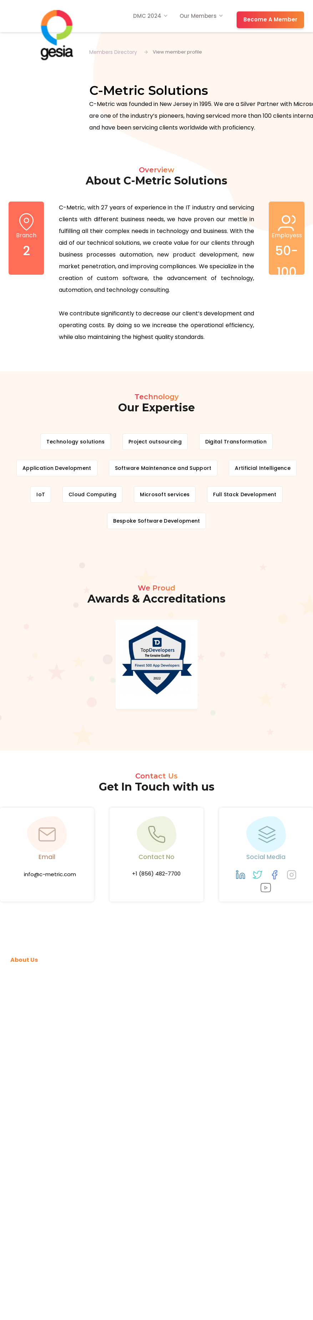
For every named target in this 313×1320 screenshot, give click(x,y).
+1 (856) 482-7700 (156, 873)
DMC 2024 (147, 16)
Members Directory (113, 52)
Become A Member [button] (270, 19)
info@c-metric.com (50, 874)
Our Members (198, 16)
